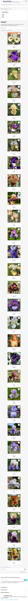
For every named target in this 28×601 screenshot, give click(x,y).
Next (25, 569)
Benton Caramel (14, 294)
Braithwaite (14, 543)
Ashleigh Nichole (14, 223)
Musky (3, 17)
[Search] (14, 5)
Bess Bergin (14, 330)
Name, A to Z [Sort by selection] (14, 28)
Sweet (3, 14)
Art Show (14, 188)
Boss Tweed (14, 508)
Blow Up (14, 383)
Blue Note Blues (14, 419)
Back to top (23, 572)
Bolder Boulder (14, 472)
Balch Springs (14, 259)
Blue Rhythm (14, 437)
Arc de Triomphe (14, 152)
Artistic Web (14, 206)
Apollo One (14, 134)
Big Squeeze (14, 348)
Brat (14, 561)
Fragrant (5, 12)
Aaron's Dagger (14, 63)
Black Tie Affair (14, 366)
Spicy (3, 15)
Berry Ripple (14, 312)
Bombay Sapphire (14, 490)
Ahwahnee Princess (14, 99)
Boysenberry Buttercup (14, 526)
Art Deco (14, 170)
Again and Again (14, 81)
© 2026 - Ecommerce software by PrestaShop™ (9, 599)
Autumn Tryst (14, 241)
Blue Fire (14, 401)
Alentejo (14, 117)
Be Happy (14, 277)
